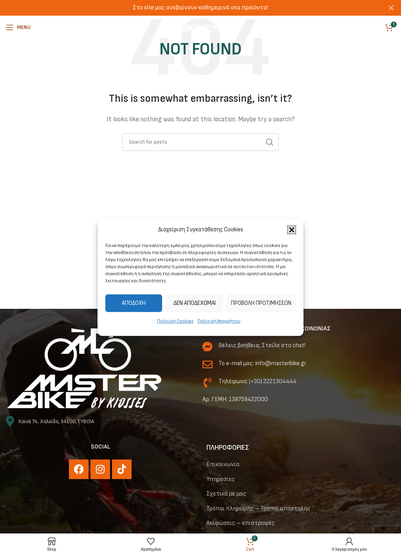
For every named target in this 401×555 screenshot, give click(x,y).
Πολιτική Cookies (175, 321)
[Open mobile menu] (18, 27)
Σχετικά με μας (226, 493)
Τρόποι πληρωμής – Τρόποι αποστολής (258, 508)
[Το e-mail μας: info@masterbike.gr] (207, 364)
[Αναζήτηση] (200, 142)
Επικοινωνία (223, 464)
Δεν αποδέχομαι (194, 303)
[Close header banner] (391, 8)
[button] (292, 230)
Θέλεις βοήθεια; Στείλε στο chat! (262, 345)
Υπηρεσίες (220, 479)
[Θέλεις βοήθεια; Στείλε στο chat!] (207, 346)
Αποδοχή (134, 303)
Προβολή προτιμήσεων (261, 303)
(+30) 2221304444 (272, 381)
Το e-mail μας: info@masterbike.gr (262, 363)
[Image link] (84, 368)
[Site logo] (200, 27)
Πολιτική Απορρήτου (218, 321)
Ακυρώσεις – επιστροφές (240, 523)
